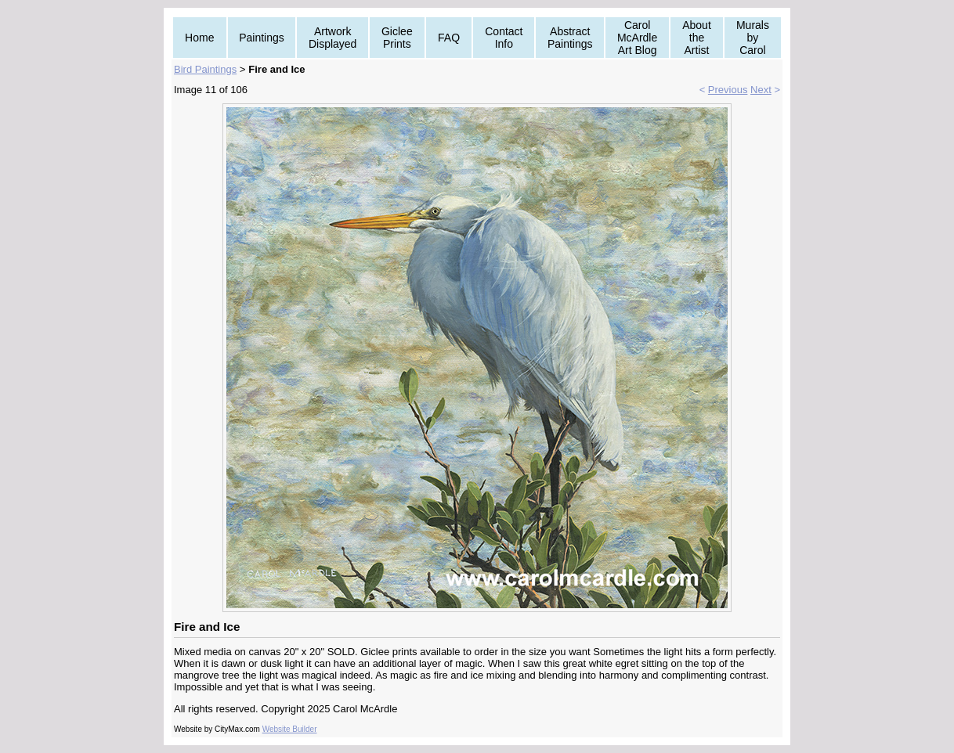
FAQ (449, 37)
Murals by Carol (752, 37)
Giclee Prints (397, 37)
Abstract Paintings (570, 37)
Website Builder (289, 729)
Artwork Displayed (332, 37)
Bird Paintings (205, 69)
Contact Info (503, 37)
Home (199, 37)
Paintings (261, 37)
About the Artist (696, 37)
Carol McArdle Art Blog (637, 37)
